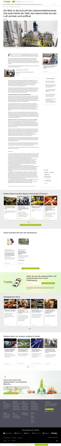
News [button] (4, 4)
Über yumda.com (20, 437)
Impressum (5, 440)
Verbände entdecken (16, 406)
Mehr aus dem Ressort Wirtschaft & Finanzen (30, 224)
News (32, 414)
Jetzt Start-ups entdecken (11, 393)
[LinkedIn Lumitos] (57, 440)
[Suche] (32, 1)
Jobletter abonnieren (16, 416)
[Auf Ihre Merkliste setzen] (50, 4)
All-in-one (32, 422)
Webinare (32, 420)
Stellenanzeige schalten (16, 417)
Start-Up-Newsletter (6, 406)
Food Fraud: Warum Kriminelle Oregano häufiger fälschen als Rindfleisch (50, 90)
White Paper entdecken (34, 403)
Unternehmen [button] (7, 4)
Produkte (32, 416)
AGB (9, 440)
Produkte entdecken (25, 403)
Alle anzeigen (47, 178)
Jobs (32, 419)
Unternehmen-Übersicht (16, 409)
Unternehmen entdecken (17, 403)
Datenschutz (14, 440)
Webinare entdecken (6, 414)
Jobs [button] (29, 4)
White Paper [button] (25, 4)
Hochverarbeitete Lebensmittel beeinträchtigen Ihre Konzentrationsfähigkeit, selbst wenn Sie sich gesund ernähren (50, 100)
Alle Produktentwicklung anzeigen (30, 268)
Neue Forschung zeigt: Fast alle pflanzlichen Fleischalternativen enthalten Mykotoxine (50, 85)
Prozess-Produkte (25, 406)
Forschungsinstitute (25, 414)
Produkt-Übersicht (25, 409)
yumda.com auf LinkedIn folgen (49, 411)
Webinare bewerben (6, 416)
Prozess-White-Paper (34, 406)
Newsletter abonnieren (48, 283)
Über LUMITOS (14, 437)
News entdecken (6, 403)
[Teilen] (52, 4)
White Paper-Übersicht (34, 409)
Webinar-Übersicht (6, 417)
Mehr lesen (29, 289)
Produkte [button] (13, 4)
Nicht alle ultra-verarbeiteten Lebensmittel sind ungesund (50, 82)
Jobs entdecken (15, 414)
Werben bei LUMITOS (6, 437)
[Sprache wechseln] (55, 4)
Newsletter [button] (39, 4)
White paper (33, 417)
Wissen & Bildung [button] (33, 4)
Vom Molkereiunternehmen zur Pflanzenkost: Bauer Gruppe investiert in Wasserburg (50, 95)
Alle (13, 1)
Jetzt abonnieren (49, 409)
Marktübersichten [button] (18, 4)
